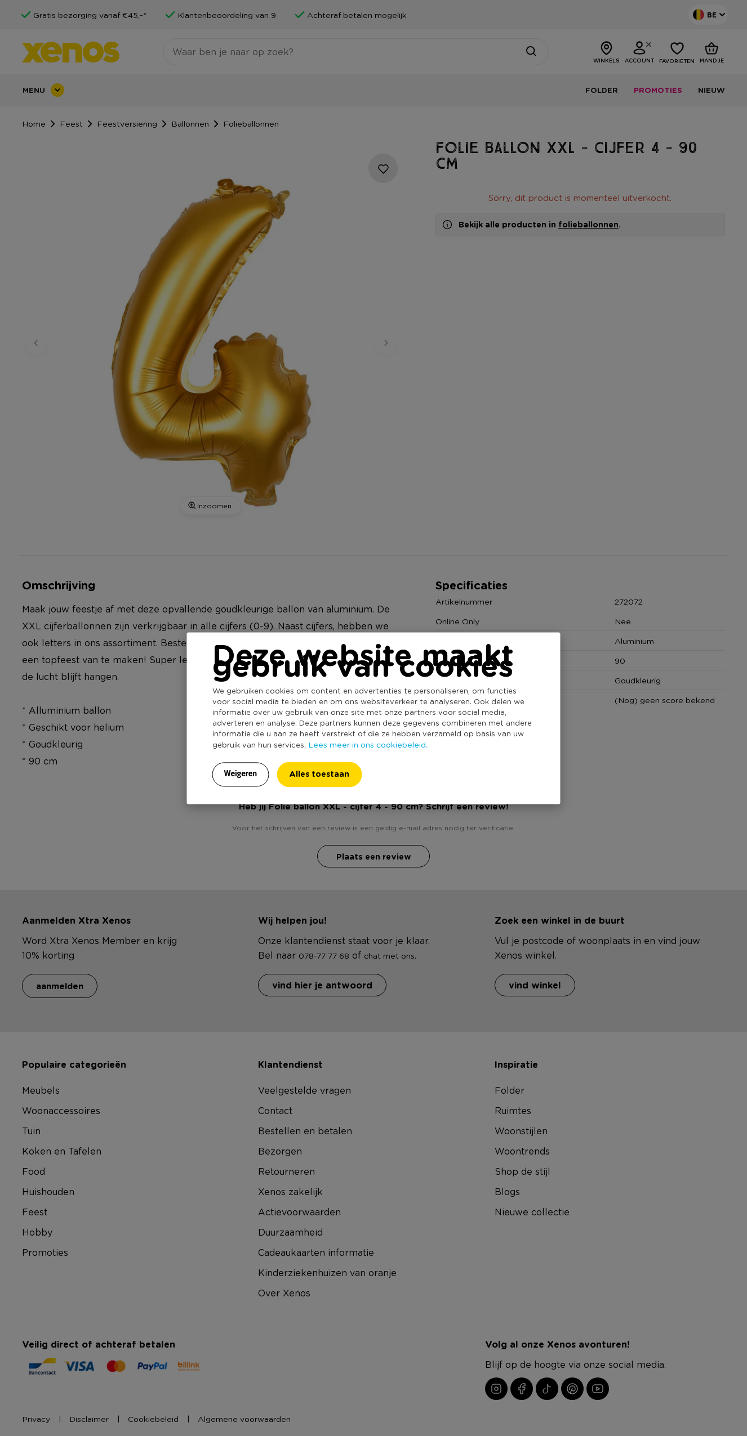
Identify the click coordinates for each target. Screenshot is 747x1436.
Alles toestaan (319, 773)
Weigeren (240, 773)
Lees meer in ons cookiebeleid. (368, 744)
